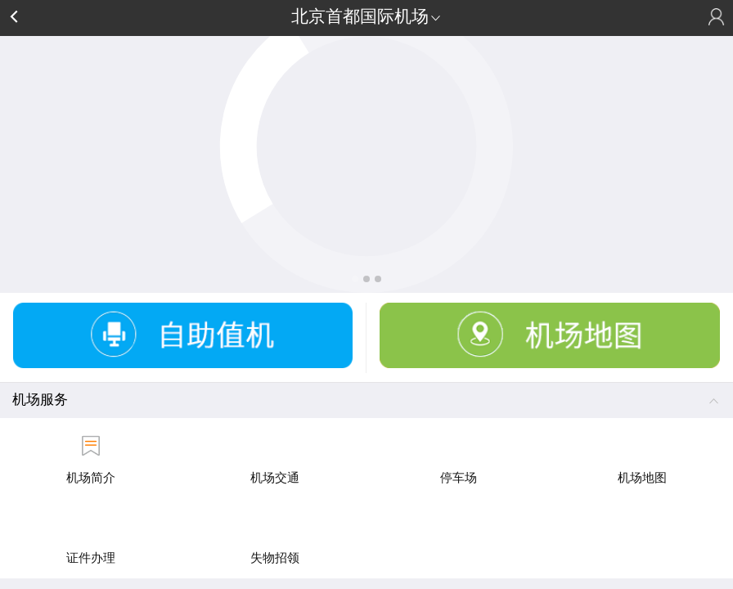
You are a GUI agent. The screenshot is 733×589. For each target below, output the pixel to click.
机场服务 (366, 398)
